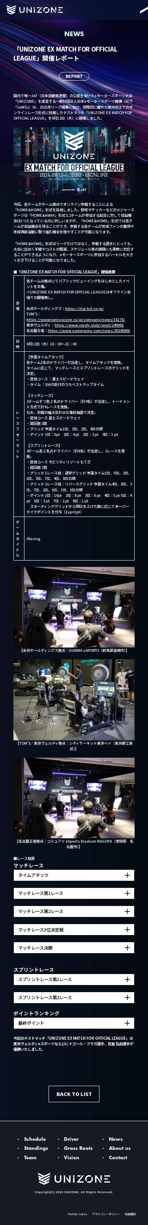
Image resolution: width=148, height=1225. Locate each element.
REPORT (74, 76)
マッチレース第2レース (40, 911)
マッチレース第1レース (40, 893)
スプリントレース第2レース (45, 997)
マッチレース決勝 (35, 948)
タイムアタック (33, 875)
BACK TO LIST (74, 1094)
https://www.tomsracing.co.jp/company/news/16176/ (75, 319)
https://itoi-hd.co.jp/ (84, 308)
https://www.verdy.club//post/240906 (89, 325)
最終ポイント (31, 1023)
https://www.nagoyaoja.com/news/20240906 (89, 330)
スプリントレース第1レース (45, 979)
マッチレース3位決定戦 (41, 929)
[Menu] (136, 10)
